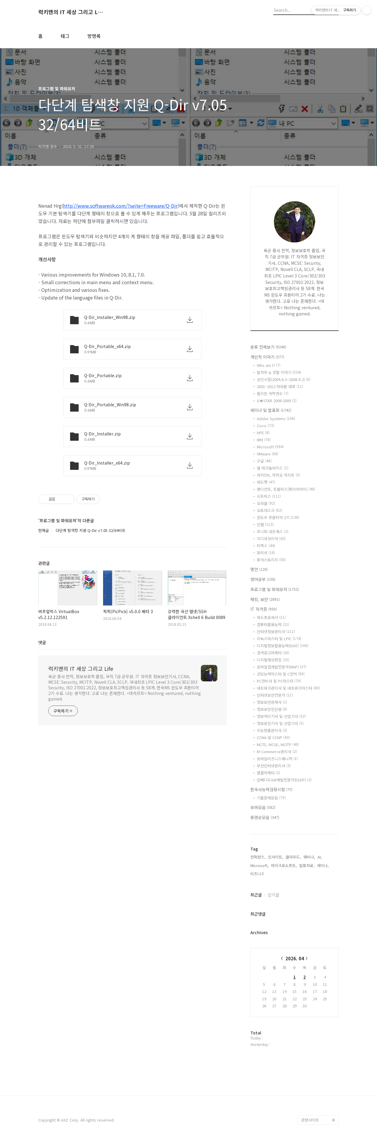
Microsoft (270, 447)
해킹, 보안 (265, 599)
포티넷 (266, 552)
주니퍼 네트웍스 (272, 531)
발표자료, (307, 865)
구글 (264, 461)
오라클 (266, 503)
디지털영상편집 (273, 660)
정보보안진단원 (272, 709)
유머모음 (262, 807)
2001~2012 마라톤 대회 (280, 386)
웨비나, (309, 857)
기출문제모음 (271, 798)
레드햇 (266, 482)
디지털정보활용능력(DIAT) (282, 645)
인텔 (265, 524)
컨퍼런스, (258, 857)
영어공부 (262, 579)
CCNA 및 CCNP (273, 737)
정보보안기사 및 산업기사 (280, 723)
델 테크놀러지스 (272, 468)
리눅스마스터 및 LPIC (279, 638)
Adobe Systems (276, 418)
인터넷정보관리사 (276, 631)
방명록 (94, 36)
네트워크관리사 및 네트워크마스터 (288, 688)
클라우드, (293, 857)
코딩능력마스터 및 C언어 (281, 674)
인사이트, (275, 857)
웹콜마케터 (268, 773)
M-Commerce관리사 (277, 751)
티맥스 (266, 545)
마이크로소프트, (284, 865)
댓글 (42, 642)
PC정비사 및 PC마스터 (279, 681)
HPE (263, 432)
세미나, (323, 865)
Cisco (265, 425)
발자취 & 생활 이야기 (279, 372)
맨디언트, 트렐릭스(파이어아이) (286, 489)
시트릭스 (269, 496)
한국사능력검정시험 (271, 789)
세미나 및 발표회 (270, 410)
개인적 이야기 (267, 357)
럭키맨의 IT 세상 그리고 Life (70, 12)
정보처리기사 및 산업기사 (281, 716)
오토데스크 (269, 510)
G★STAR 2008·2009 (277, 400)
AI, (320, 857)
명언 (259, 569)
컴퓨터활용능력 (273, 624)
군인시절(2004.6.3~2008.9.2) (283, 379)
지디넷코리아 (271, 538)
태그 (65, 36)
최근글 (256, 895)
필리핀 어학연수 (272, 393)
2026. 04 (294, 958)
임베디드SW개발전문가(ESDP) (284, 780)
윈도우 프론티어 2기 (278, 517)
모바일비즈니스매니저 (277, 758)
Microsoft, (259, 865)
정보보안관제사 (272, 702)
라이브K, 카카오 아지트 (278, 475)
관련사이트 (310, 1120)
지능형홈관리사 (272, 730)
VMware (267, 454)
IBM (264, 439)
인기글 (273, 895)
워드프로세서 (271, 617)
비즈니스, (258, 873)
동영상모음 (264, 817)
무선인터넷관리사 (274, 765)
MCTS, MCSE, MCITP (278, 744)
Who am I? (268, 365)
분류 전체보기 (268, 347)
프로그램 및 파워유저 (274, 589)
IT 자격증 (263, 609)
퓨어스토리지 (271, 560)
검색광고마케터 (273, 652)
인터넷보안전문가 (275, 695)
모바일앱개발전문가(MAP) (281, 667)
